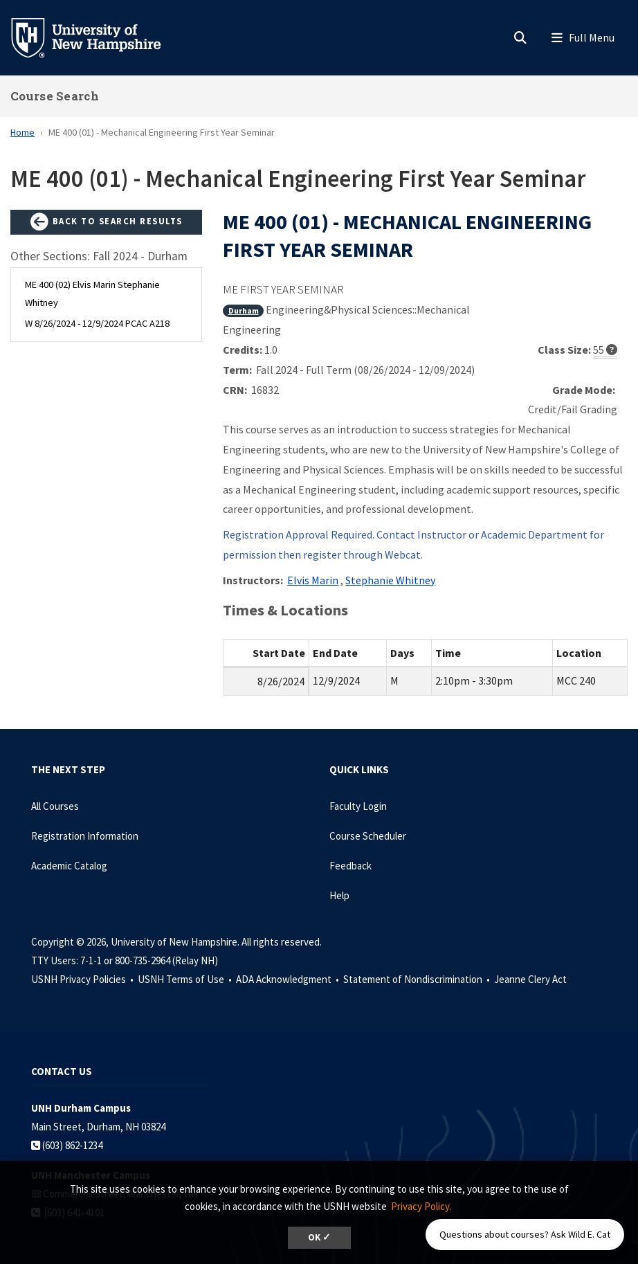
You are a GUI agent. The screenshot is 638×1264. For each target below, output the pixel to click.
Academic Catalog (69, 865)
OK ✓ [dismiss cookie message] (319, 1237)
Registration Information (84, 835)
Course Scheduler (367, 835)
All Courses (55, 806)
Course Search (54, 96)
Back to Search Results (106, 222)
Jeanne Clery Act (530, 979)
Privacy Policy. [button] (421, 1206)
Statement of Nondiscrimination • (417, 979)
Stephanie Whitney (390, 580)
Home (22, 132)
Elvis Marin (312, 580)
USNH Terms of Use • (186, 979)
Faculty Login (358, 806)
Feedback (350, 865)
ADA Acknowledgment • (288, 979)
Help (339, 895)
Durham (243, 310)
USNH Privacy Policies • (83, 979)
